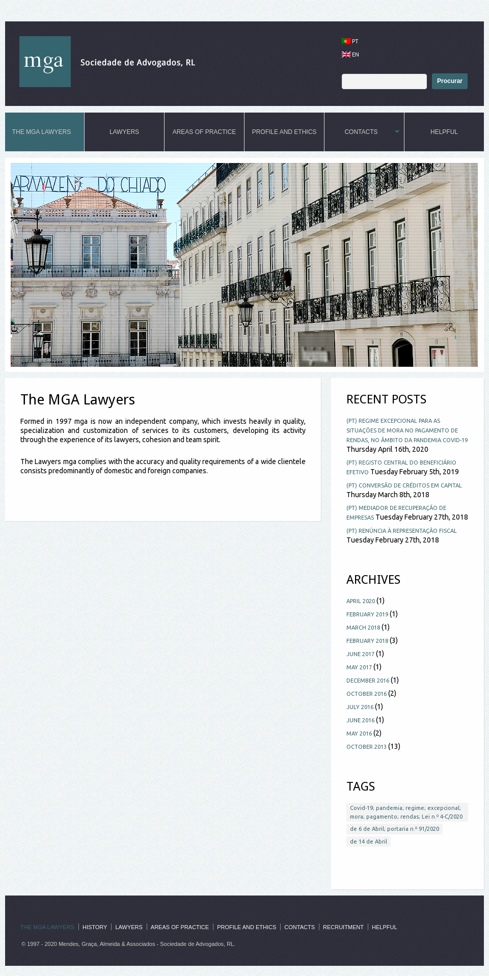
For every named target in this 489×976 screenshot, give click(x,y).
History (95, 927)
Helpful (444, 131)
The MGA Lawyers (42, 131)
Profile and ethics (284, 131)
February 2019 (367, 614)
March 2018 (363, 628)
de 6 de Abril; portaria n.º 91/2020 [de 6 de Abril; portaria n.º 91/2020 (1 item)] (394, 829)
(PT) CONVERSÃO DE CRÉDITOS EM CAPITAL (404, 485)
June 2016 (360, 720)
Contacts (361, 131)
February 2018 (367, 641)
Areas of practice (204, 131)
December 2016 (367, 680)
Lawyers (124, 131)
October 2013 (366, 747)
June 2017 (360, 654)
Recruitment (343, 927)
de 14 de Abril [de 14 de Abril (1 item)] (368, 841)
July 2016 (359, 707)
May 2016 (359, 733)
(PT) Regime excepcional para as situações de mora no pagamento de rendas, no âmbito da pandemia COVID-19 (407, 430)
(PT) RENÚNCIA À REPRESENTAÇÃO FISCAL (401, 531)
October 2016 (366, 694)
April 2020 (360, 601)
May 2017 (359, 667)
